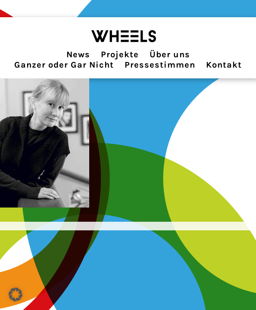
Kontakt (224, 65)
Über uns (170, 54)
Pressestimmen (160, 65)
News (78, 54)
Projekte (120, 54)
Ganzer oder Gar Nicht (64, 65)
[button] (15, 294)
